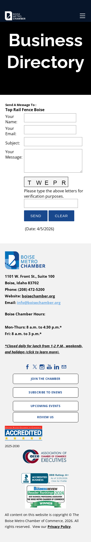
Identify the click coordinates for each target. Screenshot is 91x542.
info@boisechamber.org (38, 302)
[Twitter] (34, 367)
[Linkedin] (56, 367)
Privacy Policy (59, 526)
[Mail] (63, 367)
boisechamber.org (38, 296)
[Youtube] (49, 367)
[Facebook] (27, 367)
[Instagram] (42, 367)
